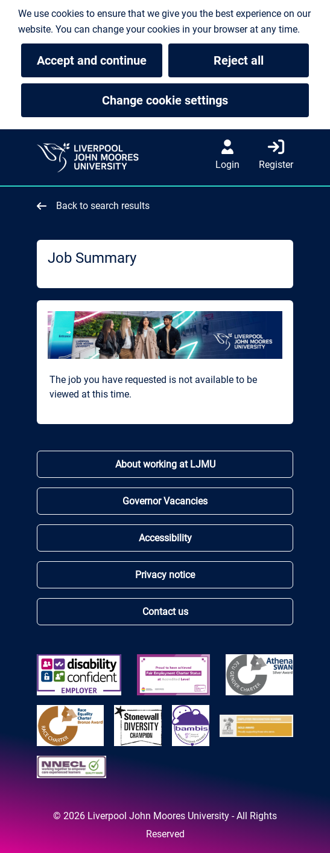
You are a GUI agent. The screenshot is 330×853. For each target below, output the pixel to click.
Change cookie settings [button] (205, 100)
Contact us (165, 611)
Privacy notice (165, 575)
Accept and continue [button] (92, 60)
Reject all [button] (239, 60)
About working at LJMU (165, 464)
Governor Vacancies (165, 501)
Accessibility (165, 538)
